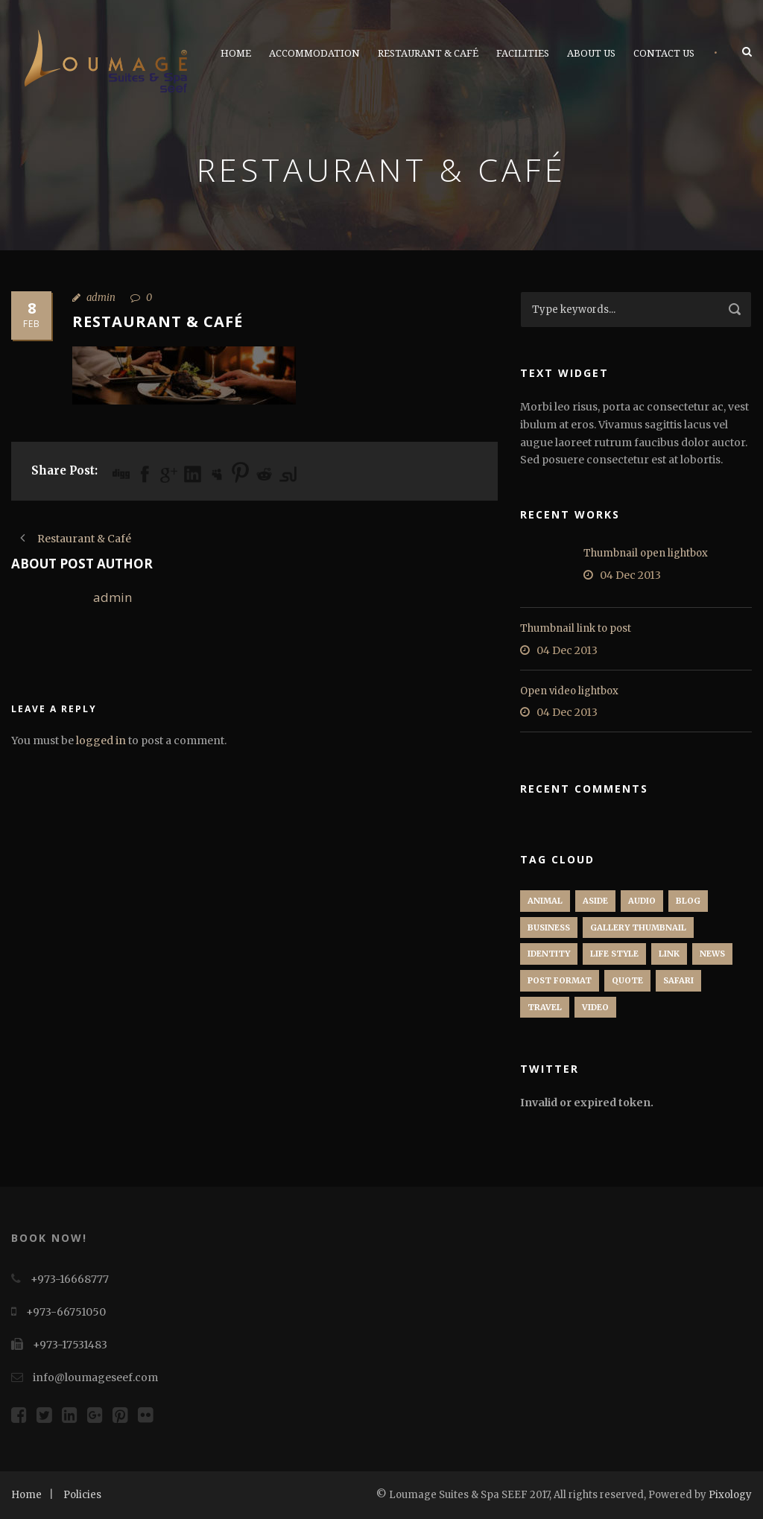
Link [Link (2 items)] (669, 953)
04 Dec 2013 (630, 575)
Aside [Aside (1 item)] (595, 900)
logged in (101, 740)
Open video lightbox (569, 691)
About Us (591, 53)
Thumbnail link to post (575, 628)
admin (100, 297)
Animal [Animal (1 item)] (545, 900)
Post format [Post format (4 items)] (560, 980)
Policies (82, 1494)
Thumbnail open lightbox (645, 553)
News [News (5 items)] (712, 953)
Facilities (522, 53)
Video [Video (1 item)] (595, 1007)
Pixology (730, 1494)
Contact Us (663, 53)
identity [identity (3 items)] (549, 953)
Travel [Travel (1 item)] (545, 1007)
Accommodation (314, 53)
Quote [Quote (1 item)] (627, 980)
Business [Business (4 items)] (549, 927)
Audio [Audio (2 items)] (642, 900)
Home (236, 53)
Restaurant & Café (428, 53)
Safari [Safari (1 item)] (678, 980)
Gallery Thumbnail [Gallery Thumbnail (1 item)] (638, 927)
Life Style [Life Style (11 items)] (614, 953)
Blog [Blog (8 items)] (688, 900)
